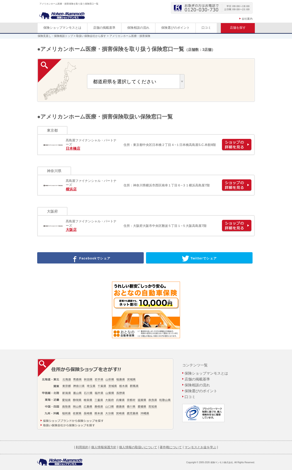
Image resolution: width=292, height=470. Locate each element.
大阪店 (71, 230)
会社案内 (247, 18)
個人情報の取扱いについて (138, 447)
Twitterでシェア (199, 258)
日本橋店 (73, 148)
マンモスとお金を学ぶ (200, 447)
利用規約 (82, 447)
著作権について (171, 447)
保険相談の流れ (138, 27)
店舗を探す (238, 27)
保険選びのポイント (175, 27)
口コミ (206, 27)
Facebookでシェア (91, 258)
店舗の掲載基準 (104, 27)
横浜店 (71, 189)
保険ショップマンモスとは (62, 27)
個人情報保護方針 (104, 447)
